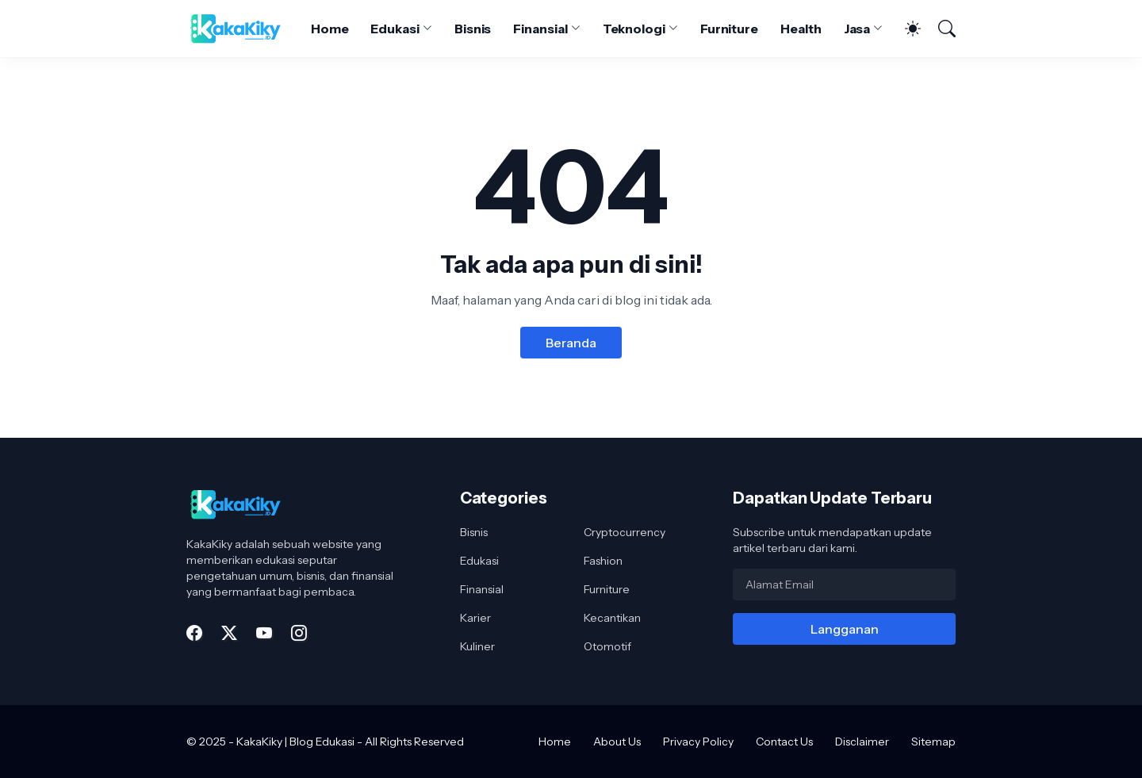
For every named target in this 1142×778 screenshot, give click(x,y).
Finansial (540, 28)
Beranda (571, 343)
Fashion (603, 561)
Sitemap (933, 741)
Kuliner (477, 646)
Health (801, 28)
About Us (617, 741)
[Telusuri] (940, 28)
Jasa (857, 28)
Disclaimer (862, 741)
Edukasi (394, 28)
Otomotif (607, 646)
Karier (475, 618)
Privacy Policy (698, 741)
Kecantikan (612, 618)
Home (330, 28)
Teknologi (634, 28)
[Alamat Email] (844, 584)
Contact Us (784, 741)
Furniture (729, 28)
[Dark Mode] (905, 28)
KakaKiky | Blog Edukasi (295, 741)
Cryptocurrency (624, 532)
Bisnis (473, 28)
